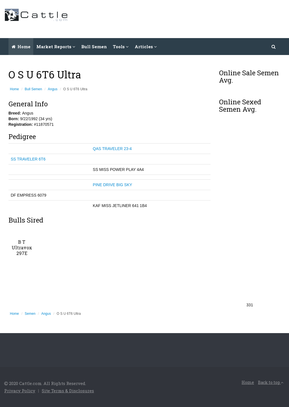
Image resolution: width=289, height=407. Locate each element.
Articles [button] (146, 46)
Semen (30, 314)
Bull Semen (94, 46)
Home (21, 46)
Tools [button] (121, 46)
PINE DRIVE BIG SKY (112, 184)
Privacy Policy (19, 390)
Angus (53, 89)
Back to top (270, 382)
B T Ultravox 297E (22, 247)
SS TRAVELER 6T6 (28, 159)
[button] (273, 46)
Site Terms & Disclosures (68, 390)
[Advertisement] (182, 18)
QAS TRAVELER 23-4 (112, 148)
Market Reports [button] (55, 46)
